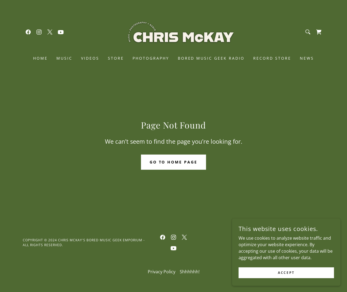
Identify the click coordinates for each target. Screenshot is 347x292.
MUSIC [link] (64, 58)
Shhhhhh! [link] (190, 272)
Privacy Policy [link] (161, 272)
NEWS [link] (307, 58)
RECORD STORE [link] (272, 58)
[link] (28, 32)
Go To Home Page (174, 162)
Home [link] (40, 58)
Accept (286, 272)
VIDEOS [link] (90, 58)
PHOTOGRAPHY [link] (151, 58)
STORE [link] (116, 58)
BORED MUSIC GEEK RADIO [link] (211, 58)
